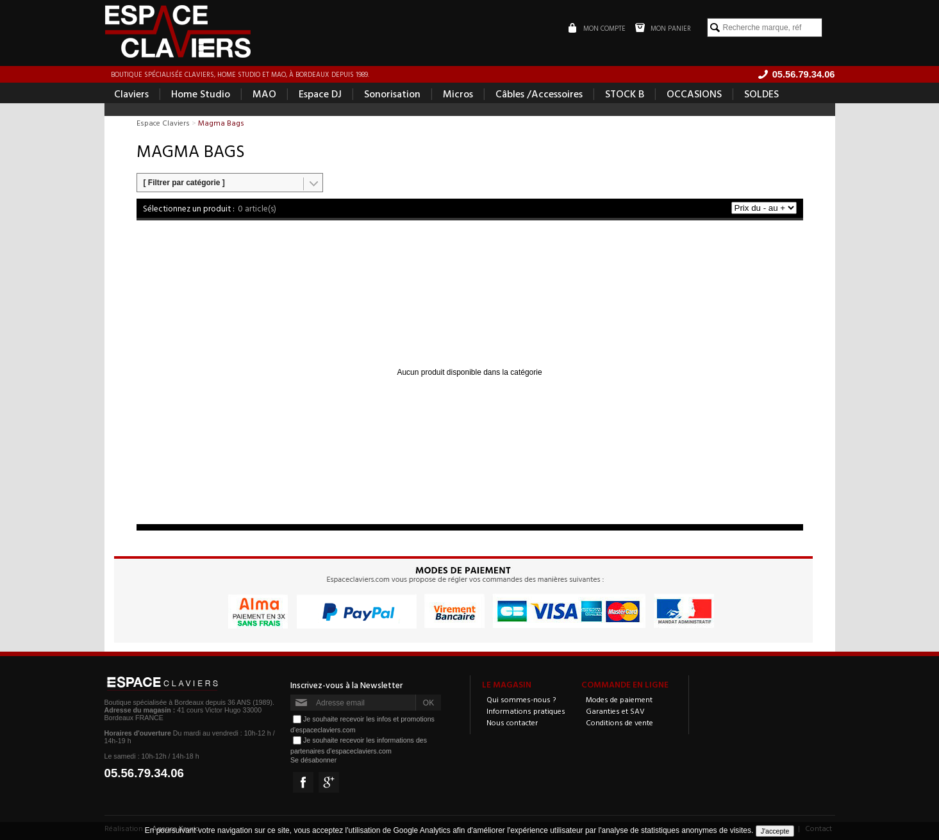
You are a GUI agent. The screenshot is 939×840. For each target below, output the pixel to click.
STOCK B (624, 93)
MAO (264, 93)
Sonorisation (392, 93)
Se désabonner (313, 760)
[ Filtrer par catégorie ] (184, 182)
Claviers (131, 93)
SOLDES (761, 93)
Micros (458, 93)
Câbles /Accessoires (539, 93)
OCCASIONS (694, 93)
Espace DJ (320, 93)
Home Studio (200, 93)
